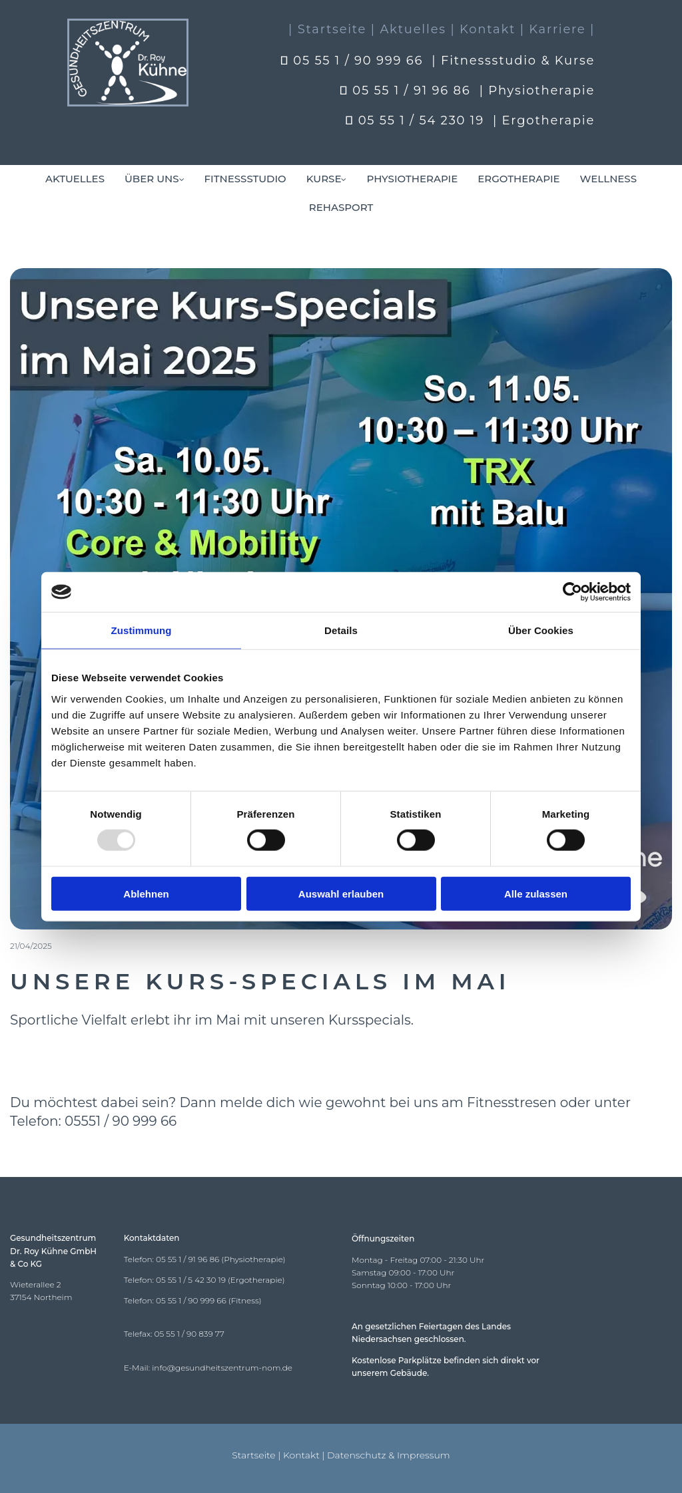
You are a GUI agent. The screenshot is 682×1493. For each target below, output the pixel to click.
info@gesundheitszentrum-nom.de (222, 1368)
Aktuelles (75, 178)
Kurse (324, 178)
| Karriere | (557, 29)
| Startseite (327, 29)
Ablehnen (146, 893)
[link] (154, 179)
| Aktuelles (408, 29)
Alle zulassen (535, 893)
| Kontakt (482, 29)
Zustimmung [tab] (141, 630)
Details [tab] (341, 630)
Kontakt (301, 1455)
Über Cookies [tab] (540, 630)
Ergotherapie (518, 178)
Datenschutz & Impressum (388, 1455)
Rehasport (341, 207)
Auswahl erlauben (341, 893)
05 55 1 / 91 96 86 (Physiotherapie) (221, 1259)
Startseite (253, 1455)
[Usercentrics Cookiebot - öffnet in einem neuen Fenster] (572, 592)
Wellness (608, 178)
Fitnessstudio (245, 178)
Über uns (152, 178)
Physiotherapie (412, 178)
